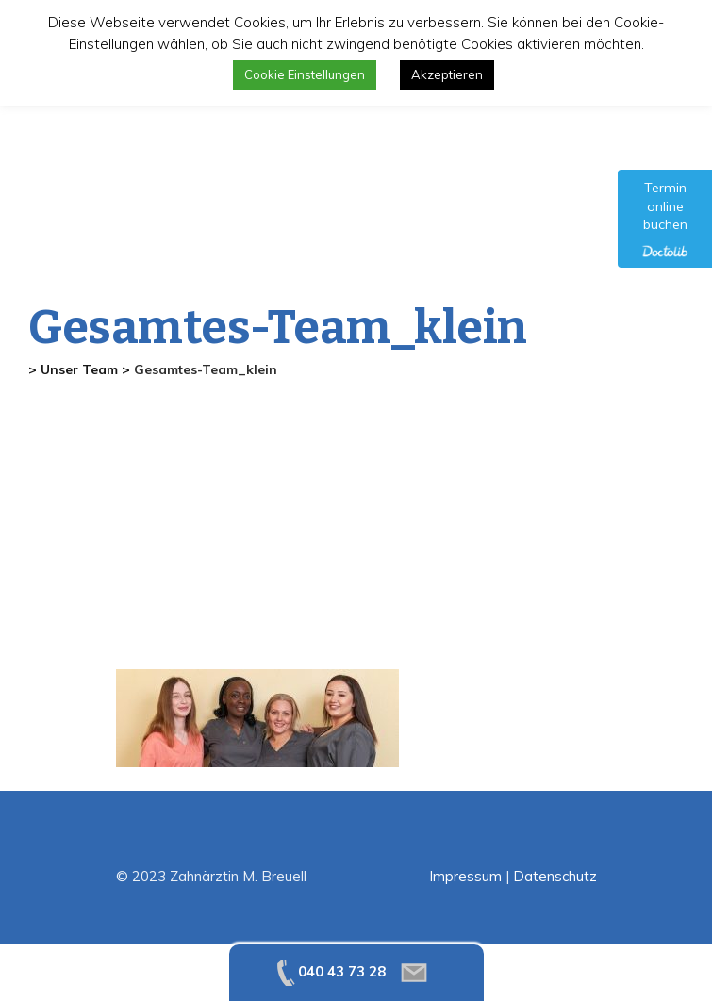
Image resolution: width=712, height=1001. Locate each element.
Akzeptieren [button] (447, 74)
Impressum (465, 876)
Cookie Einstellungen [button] (304, 74)
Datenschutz (555, 876)
